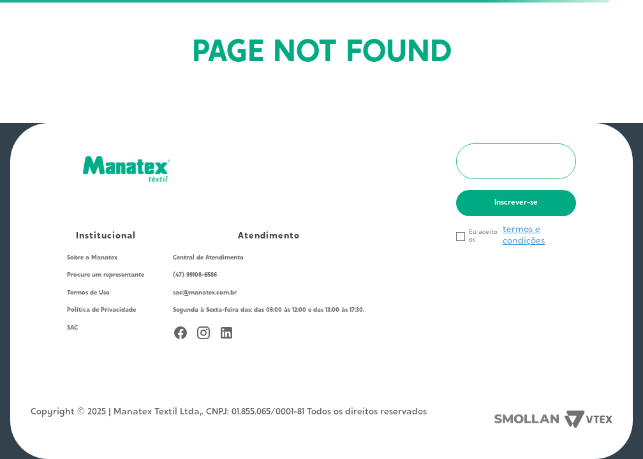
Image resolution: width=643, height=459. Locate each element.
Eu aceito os (483, 236)
